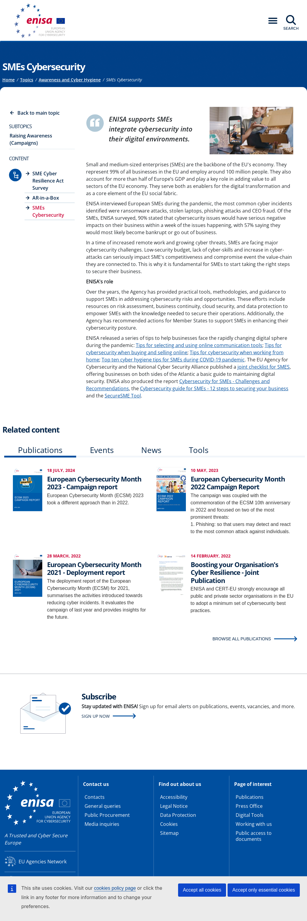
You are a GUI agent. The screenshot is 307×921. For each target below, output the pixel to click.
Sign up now (96, 716)
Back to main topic (38, 113)
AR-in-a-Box (45, 198)
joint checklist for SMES (263, 367)
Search (291, 28)
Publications (40, 450)
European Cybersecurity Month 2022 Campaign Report (238, 482)
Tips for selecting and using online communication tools (199, 345)
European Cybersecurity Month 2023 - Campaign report (94, 482)
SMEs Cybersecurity (48, 211)
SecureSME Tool (123, 395)
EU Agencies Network (43, 861)
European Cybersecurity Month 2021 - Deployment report (94, 568)
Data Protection (178, 815)
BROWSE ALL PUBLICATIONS (242, 638)
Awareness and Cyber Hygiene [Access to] (70, 80)
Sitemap (169, 833)
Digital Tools (250, 815)
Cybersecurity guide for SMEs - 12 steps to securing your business (214, 388)
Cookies (169, 824)
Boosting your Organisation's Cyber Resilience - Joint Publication (234, 572)
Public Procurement (107, 815)
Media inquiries (102, 824)
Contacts (95, 797)
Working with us (254, 824)
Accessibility (173, 797)
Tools (198, 450)
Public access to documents (254, 836)
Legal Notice (174, 806)
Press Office (249, 806)
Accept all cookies (202, 889)
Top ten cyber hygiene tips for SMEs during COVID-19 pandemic (173, 359)
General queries (103, 806)
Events (102, 450)
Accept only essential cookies (263, 889)
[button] (272, 21)
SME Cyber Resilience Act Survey (48, 180)
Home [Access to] (8, 80)
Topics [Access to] (26, 80)
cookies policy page (115, 888)
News (151, 450)
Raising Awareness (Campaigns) (31, 139)
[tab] (40, 451)
